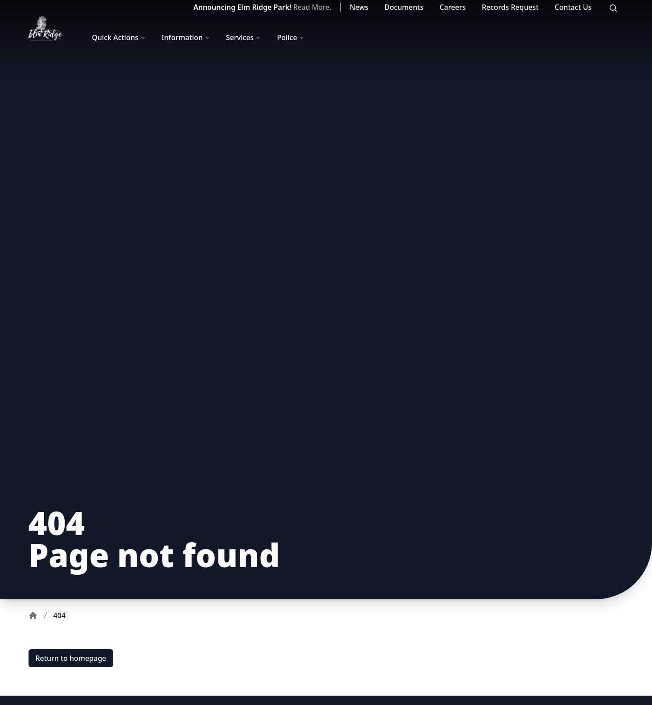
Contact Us (573, 7)
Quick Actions (118, 37)
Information (186, 37)
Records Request (510, 7)
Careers (452, 7)
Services (243, 37)
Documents (404, 7)
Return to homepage (71, 658)
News (359, 7)
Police (290, 37)
